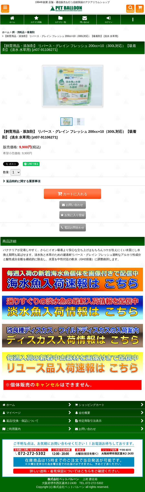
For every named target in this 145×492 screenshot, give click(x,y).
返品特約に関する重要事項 (21, 181)
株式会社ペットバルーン (64, 479)
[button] (5, 9)
